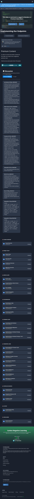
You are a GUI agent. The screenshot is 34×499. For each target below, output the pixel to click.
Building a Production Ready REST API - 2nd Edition (13, 8)
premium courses (16, 4)
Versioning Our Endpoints (23, 35)
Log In (15, 76)
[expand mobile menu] (32, 1)
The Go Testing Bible (6, 474)
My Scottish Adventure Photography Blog (9, 496)
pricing (10, 5)
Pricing (27, 433)
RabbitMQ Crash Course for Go (8, 473)
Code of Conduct (8, 74)
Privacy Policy (5, 460)
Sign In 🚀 (6, 484)
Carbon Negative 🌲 (20, 496)
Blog (4, 458)
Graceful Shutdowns (9, 35)
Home (2, 8)
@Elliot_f (8, 46)
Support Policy (6, 461)
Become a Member (7, 76)
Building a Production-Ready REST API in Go (10, 471)
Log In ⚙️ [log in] (21, 24)
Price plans (18, 61)
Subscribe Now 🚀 (12, 24)
